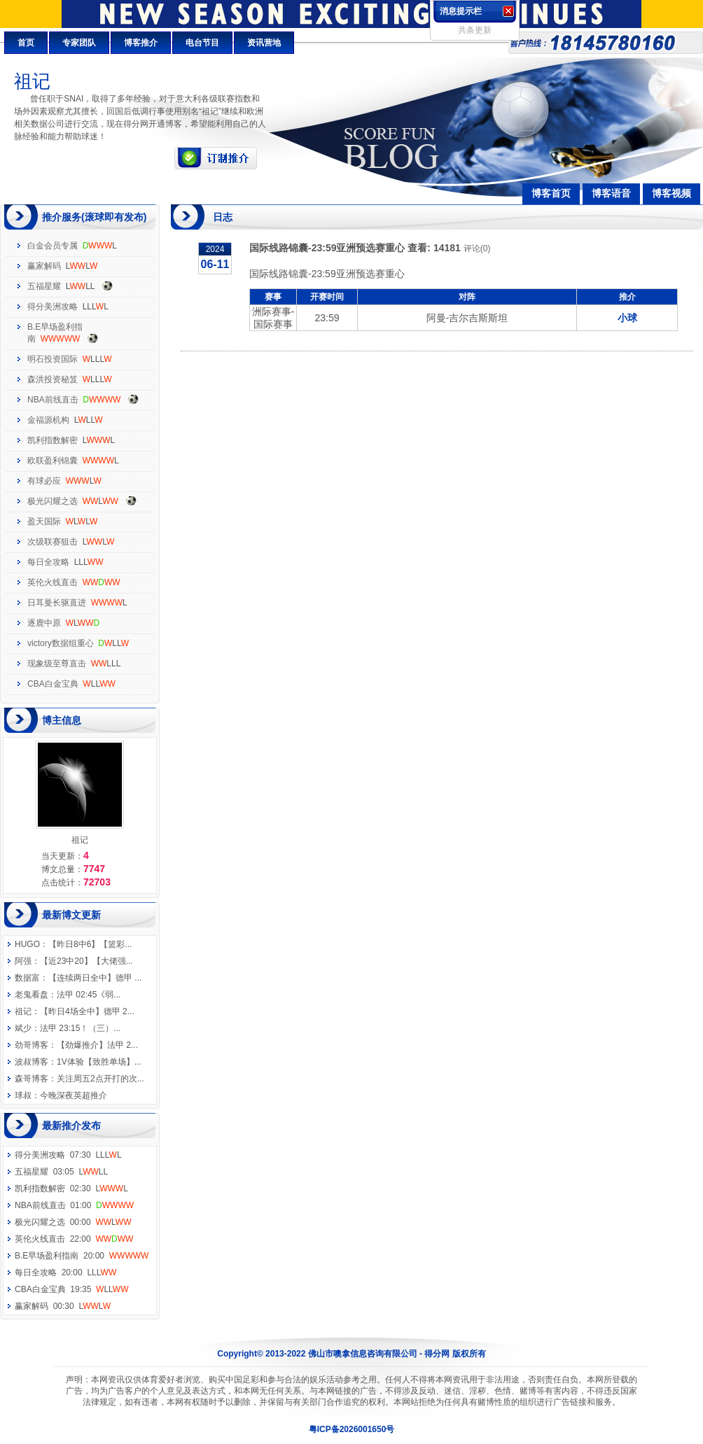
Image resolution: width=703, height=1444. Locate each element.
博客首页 (551, 193)
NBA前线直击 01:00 (74, 1205)
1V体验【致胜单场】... (99, 1062)
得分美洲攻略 (52, 306)
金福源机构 (48, 420)
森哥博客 (31, 1079)
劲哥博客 (31, 1045)
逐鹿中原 (44, 623)
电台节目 (202, 43)
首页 (26, 43)
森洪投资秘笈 (52, 379)
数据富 (27, 978)
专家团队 (79, 43)
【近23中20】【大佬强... (86, 961)
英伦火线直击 (52, 582)
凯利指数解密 (52, 440)
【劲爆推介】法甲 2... (97, 1045)
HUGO (27, 944)
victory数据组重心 (60, 643)
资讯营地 (264, 43)
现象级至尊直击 (56, 663)
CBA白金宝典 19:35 (72, 1289)
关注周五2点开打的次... (100, 1079)
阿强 (23, 961)
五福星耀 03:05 (61, 1172)
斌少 (23, 1028)
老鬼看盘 (31, 995)
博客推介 (141, 43)
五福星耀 (44, 286)
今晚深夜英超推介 (73, 1095)
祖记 (23, 1011)
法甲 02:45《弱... (88, 995)
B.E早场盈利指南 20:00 (81, 1256)
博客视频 (671, 193)
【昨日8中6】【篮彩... (90, 944)
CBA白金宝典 (52, 684)
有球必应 (44, 481)
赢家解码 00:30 (63, 1306)
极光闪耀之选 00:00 (73, 1222)
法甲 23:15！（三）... (80, 1028)
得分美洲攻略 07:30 (68, 1155)
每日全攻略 (48, 562)
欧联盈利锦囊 (52, 460)
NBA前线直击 (52, 400)
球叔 (23, 1095)
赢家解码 (44, 266)
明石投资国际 (52, 359)
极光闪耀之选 (52, 501)
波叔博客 (31, 1062)
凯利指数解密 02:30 (71, 1188)
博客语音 (611, 193)
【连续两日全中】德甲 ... (94, 978)
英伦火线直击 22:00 (74, 1239)
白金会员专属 (52, 246)
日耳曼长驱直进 (56, 603)
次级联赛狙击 (52, 542)
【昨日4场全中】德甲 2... (87, 1011)
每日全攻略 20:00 (65, 1272)
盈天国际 (44, 521)
